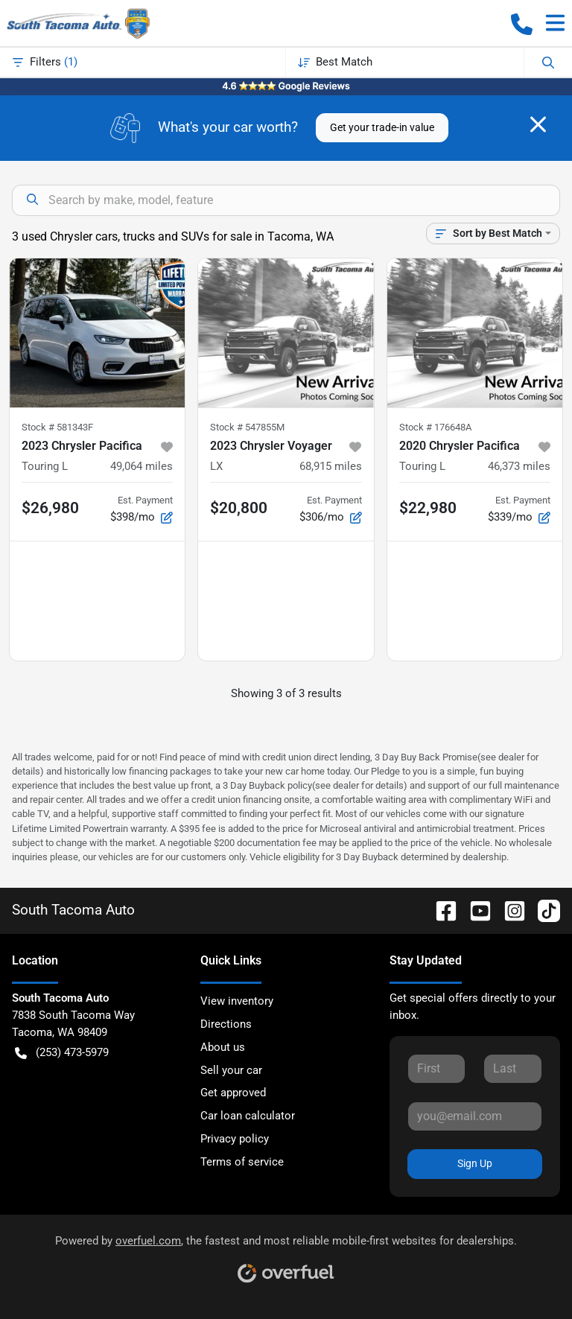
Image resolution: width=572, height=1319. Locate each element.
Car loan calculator (247, 1115)
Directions (226, 1024)
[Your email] (474, 1116)
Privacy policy (234, 1138)
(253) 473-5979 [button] (62, 1052)
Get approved (233, 1092)
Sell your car (231, 1070)
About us (222, 1047)
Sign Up (474, 1163)
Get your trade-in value (382, 127)
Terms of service (242, 1162)
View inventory (236, 1001)
